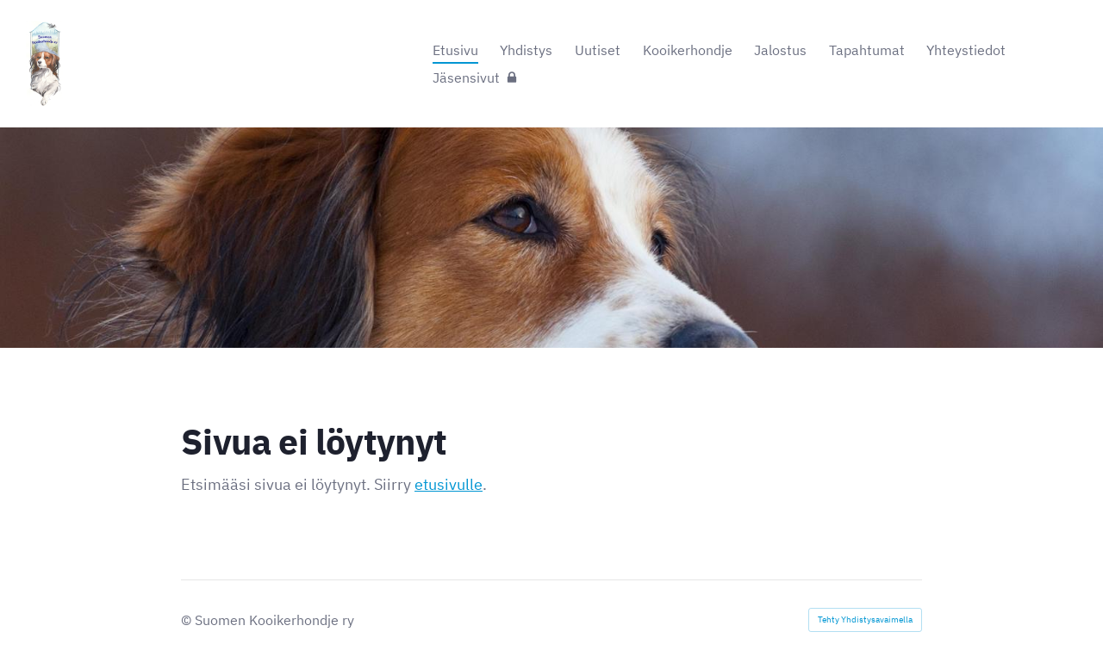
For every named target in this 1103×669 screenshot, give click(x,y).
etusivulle (448, 484)
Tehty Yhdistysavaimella (865, 619)
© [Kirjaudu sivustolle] (188, 620)
